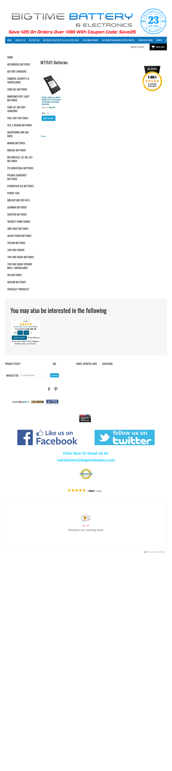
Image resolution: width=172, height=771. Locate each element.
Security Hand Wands (18, 221)
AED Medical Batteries (18, 64)
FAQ (54, 364)
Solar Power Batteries (19, 236)
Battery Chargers (16, 71)
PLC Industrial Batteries (20, 168)
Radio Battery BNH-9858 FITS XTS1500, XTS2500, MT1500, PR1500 (51, 100)
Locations (107, 364)
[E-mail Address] (34, 375)
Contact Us (20, 40)
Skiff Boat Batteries (17, 229)
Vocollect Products (18, 289)
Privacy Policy (12, 364)
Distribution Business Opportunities (118, 40)
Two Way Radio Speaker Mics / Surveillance (19, 266)
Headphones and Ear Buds (18, 134)
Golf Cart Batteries (17, 118)
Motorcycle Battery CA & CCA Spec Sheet (61, 40)
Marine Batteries (16, 143)
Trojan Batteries (16, 243)
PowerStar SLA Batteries (20, 186)
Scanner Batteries (17, 207)
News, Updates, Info (86, 364)
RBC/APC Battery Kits (18, 200)
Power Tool (13, 193)
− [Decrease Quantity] (20, 332)
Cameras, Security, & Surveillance (18, 80)
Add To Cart (19, 337)
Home (9, 40)
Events (159, 40)
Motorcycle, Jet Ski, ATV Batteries (19, 159)
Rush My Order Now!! (23, 327)
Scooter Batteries (17, 214)
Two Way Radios (15, 250)
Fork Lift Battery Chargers (16, 109)
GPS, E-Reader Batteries (19, 125)
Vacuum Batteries (16, 282)
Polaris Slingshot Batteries (17, 177)
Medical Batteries (16, 150)
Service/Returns (145, 40)
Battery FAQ (34, 40)
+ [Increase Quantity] (26, 332)
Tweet (43, 136)
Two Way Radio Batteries (20, 257)
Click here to (16, 46)
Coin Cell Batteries (17, 89)
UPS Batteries (14, 275)
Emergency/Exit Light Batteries (18, 98)
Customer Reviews (91, 40)
